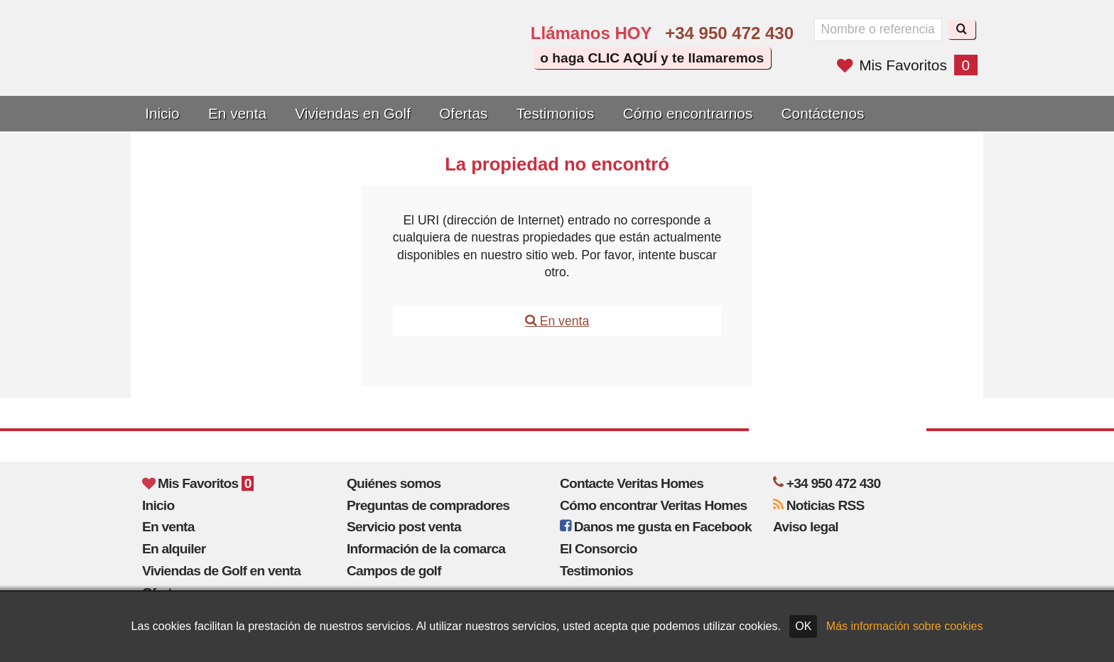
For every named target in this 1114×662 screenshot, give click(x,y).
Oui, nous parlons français (479, 65)
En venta (237, 113)
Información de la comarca (426, 548)
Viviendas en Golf (353, 113)
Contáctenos (823, 113)
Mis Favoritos (907, 65)
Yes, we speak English (398, 65)
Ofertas (463, 113)
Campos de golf (394, 570)
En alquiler (173, 548)
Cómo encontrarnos (688, 113)
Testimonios (556, 113)
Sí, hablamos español (439, 65)
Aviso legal (805, 526)
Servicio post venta (404, 526)
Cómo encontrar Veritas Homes (653, 505)
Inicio (162, 113)
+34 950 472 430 (729, 33)
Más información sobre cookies (904, 626)
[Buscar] (961, 29)
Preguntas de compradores (428, 505)
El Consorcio (598, 548)
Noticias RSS (819, 505)
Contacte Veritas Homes (631, 483)
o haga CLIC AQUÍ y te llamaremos (652, 57)
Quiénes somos (394, 483)
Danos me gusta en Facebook (656, 526)
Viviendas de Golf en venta (221, 570)
